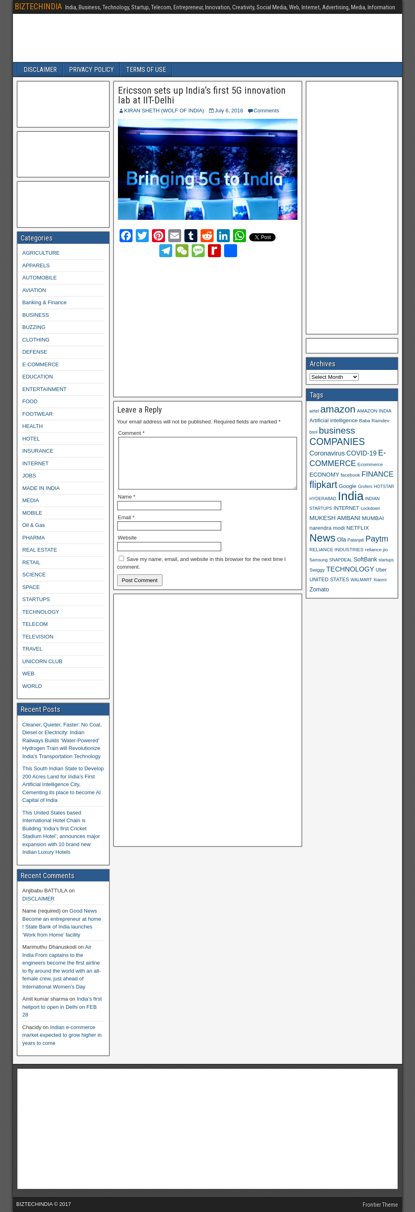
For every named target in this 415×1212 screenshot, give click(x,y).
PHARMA (33, 538)
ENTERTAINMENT (44, 389)
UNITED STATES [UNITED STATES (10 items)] (329, 579)
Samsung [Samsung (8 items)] (319, 559)
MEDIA (30, 500)
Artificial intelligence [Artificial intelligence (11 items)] (334, 420)
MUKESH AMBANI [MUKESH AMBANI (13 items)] (335, 517)
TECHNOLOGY (40, 612)
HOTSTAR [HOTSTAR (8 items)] (384, 486)
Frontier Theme (380, 1204)
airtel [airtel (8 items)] (314, 410)
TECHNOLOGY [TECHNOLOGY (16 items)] (350, 569)
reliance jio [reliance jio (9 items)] (376, 549)
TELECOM (35, 624)
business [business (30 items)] (337, 430)
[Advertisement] (189, 326)
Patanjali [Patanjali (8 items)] (355, 539)
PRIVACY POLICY (91, 69)
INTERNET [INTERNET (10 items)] (346, 508)
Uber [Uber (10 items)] (381, 570)
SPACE (31, 587)
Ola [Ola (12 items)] (341, 539)
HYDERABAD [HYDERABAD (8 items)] (323, 498)
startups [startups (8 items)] (386, 559)
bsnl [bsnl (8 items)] (314, 432)
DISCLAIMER (40, 69)
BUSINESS (35, 315)
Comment (131, 433)
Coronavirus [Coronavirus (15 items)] (327, 453)
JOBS (29, 476)
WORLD (32, 686)
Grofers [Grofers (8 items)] (365, 486)
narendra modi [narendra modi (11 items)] (327, 528)
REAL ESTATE (39, 550)
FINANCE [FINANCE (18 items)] (378, 474)
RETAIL (31, 562)
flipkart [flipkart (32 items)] (324, 484)
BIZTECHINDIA (38, 6)
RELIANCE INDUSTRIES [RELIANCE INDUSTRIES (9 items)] (337, 549)
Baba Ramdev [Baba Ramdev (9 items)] (374, 420)
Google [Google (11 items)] (348, 486)
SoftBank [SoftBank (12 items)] (365, 559)
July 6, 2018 (229, 110)
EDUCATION (37, 377)
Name (126, 506)
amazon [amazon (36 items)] (337, 409)
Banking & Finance (44, 302)
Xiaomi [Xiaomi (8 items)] (380, 579)
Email (126, 527)
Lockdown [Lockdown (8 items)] (370, 508)
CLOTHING (35, 340)
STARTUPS (36, 599)
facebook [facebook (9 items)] (350, 474)
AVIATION (34, 290)
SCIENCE (34, 575)
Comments (266, 110)
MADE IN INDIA (41, 488)
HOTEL (31, 439)
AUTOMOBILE (39, 278)
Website (127, 547)
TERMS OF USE (146, 69)
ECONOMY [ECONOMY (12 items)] (324, 474)
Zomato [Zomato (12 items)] (319, 589)
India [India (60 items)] (351, 496)
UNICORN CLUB (42, 661)
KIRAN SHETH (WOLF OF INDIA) (164, 110)
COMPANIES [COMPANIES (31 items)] (337, 441)
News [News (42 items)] (323, 538)
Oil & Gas (33, 525)
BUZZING (33, 327)
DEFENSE (34, 352)
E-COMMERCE (40, 364)
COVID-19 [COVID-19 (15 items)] (362, 453)
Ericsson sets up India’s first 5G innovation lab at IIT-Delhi (202, 95)
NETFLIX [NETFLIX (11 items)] (357, 528)
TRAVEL (32, 649)
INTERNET (35, 463)
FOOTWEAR (37, 414)
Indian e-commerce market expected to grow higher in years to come (62, 1035)
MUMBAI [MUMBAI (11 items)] (373, 518)
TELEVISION (37, 637)
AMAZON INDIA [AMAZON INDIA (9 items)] (374, 410)
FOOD (30, 401)
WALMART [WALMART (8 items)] (361, 579)
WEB (28, 673)
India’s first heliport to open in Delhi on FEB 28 (62, 1007)
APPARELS (36, 265)
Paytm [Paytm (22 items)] (377, 538)
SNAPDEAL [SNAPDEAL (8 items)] (340, 559)
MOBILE (32, 513)
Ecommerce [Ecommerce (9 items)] (370, 464)
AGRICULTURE (41, 253)
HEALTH (32, 426)
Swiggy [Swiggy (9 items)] (317, 569)
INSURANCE (37, 451)
